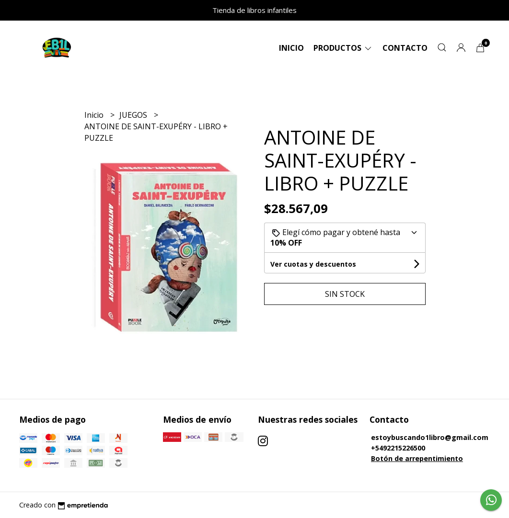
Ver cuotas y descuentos (313, 264)
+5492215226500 (398, 447)
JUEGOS (134, 115)
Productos (343, 48)
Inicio (291, 48)
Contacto (405, 48)
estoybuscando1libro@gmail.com (429, 437)
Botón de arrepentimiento (417, 458)
